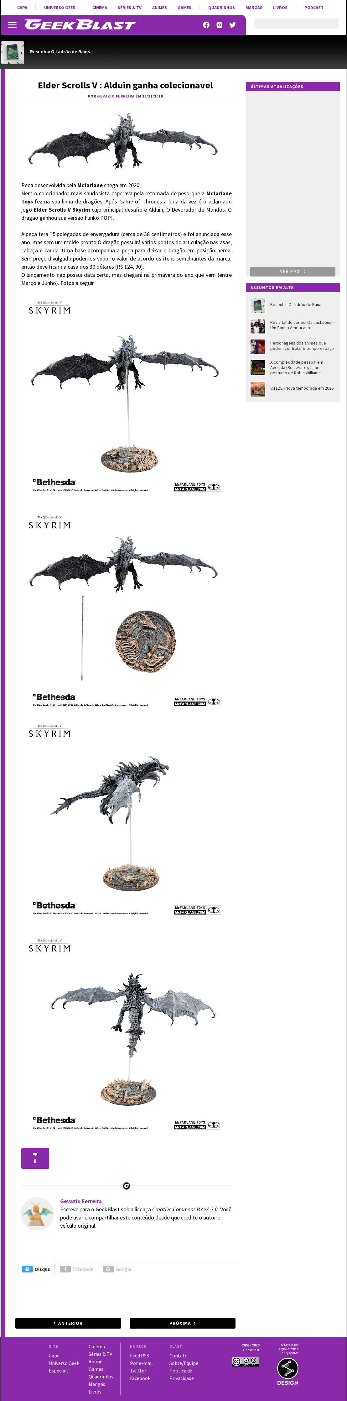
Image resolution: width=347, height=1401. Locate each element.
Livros (280, 7)
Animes (159, 7)
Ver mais (293, 271)
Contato (178, 1355)
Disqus (36, 1269)
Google (117, 1269)
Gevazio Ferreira (81, 1201)
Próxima (180, 1323)
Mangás (254, 7)
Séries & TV (130, 7)
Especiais (59, 1370)
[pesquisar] (291, 27)
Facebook (76, 1269)
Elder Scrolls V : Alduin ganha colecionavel (125, 85)
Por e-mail (141, 1363)
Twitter (138, 1370)
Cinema (99, 7)
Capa (22, 7)
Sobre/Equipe (183, 1363)
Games (184, 7)
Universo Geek (59, 7)
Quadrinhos (221, 7)
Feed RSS (139, 1355)
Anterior (70, 1323)
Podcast (314, 7)
